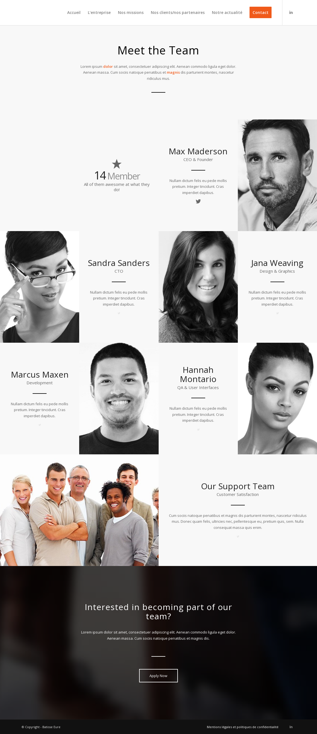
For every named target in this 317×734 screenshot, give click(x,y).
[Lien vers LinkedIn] (291, 12)
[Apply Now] (158, 675)
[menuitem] (74, 12)
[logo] (40, 12)
